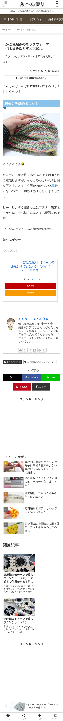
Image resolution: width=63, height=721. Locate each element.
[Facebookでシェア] (31, 377)
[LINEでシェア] (50, 377)
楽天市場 (30, 286)
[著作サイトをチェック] (20, 350)
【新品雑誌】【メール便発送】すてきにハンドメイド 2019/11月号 (33, 266)
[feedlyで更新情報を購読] (39, 350)
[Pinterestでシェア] (22, 387)
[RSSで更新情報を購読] (44, 350)
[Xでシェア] (12, 377)
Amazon (30, 293)
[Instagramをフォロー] (35, 350)
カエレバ (36, 279)
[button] (41, 387)
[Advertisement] (31, 425)
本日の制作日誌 (12, 362)
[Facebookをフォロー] (30, 350)
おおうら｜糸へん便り (33, 319)
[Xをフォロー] (25, 350)
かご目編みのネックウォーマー (39, 362)
